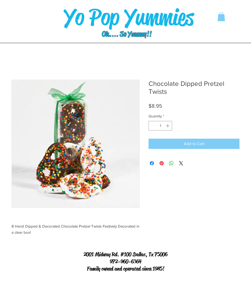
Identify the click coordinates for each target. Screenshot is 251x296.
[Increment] (168, 125)
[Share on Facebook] (152, 163)
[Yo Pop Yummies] (129, 17)
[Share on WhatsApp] (171, 163)
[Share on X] (181, 163)
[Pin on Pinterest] (162, 163)
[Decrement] (152, 125)
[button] (221, 16)
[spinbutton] (160, 125)
